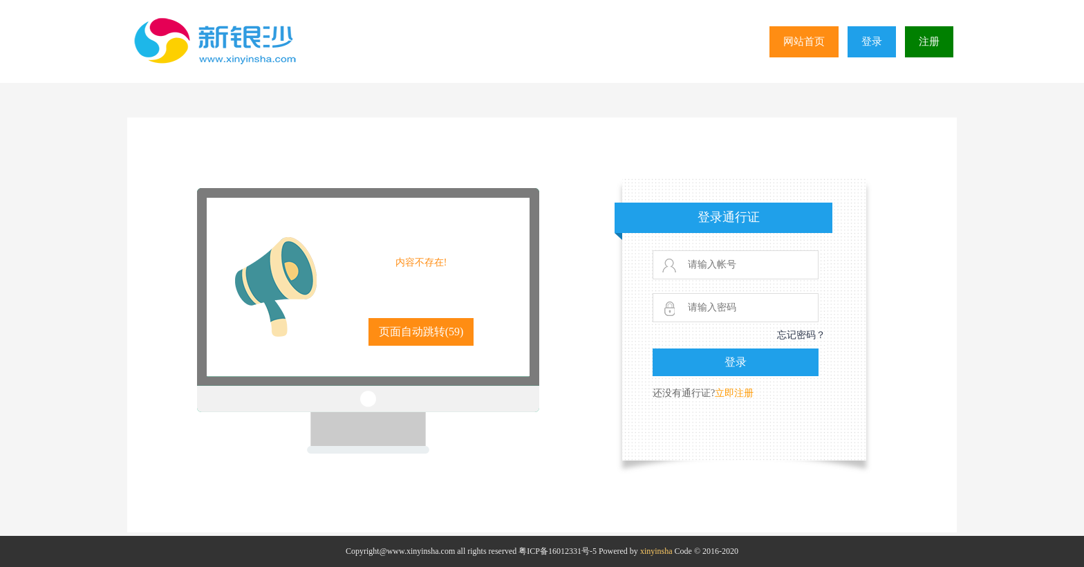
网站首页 (804, 41)
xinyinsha (656, 551)
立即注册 (734, 393)
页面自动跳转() (421, 331)
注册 (929, 41)
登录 (871, 41)
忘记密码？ (801, 335)
